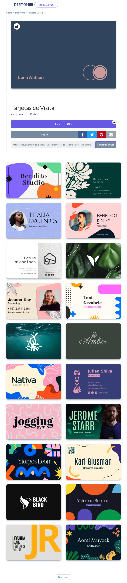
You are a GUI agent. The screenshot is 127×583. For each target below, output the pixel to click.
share (44, 134)
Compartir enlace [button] (105, 144)
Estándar (32, 114)
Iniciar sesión (21, 4)
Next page (63, 577)
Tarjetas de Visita (37, 12)
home (9, 12)
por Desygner (18, 114)
